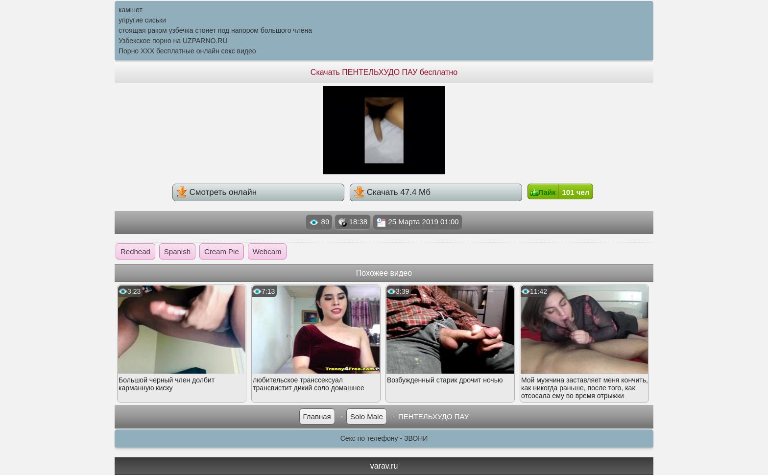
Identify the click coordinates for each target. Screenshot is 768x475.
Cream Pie (221, 251)
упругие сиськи (142, 20)
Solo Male (366, 416)
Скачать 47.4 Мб (392, 192)
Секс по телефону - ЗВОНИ (384, 438)
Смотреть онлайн (216, 192)
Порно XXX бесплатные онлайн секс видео (187, 51)
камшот (131, 10)
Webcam (267, 251)
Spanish (177, 251)
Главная (317, 416)
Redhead (135, 251)
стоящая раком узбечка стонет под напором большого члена (215, 30)
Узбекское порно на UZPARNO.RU (173, 41)
